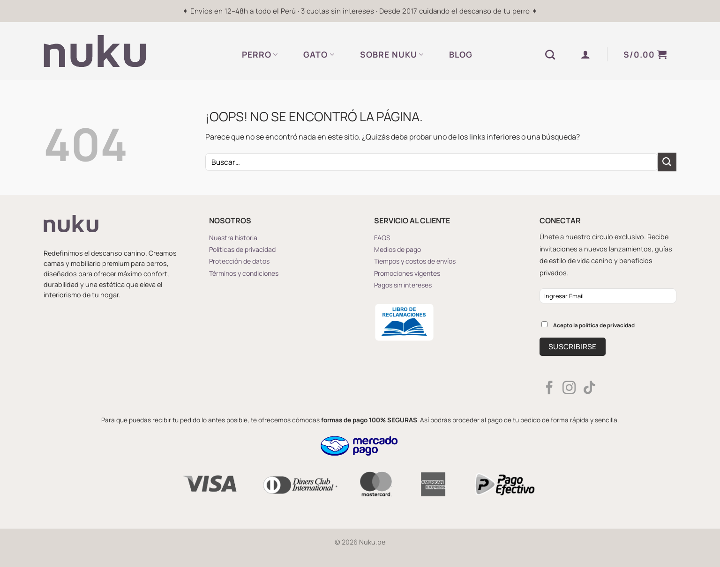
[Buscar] (550, 54)
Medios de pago (397, 249)
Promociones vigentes (407, 273)
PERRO (260, 54)
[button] (585, 54)
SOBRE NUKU (392, 54)
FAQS (382, 237)
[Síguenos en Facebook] (549, 388)
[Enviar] (667, 162)
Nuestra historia (233, 237)
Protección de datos (239, 261)
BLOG (460, 54)
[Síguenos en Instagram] (569, 388)
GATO (318, 54)
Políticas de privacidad (242, 249)
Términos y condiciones (243, 273)
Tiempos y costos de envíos (415, 261)
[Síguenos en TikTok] (589, 388)
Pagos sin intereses (403, 284)
